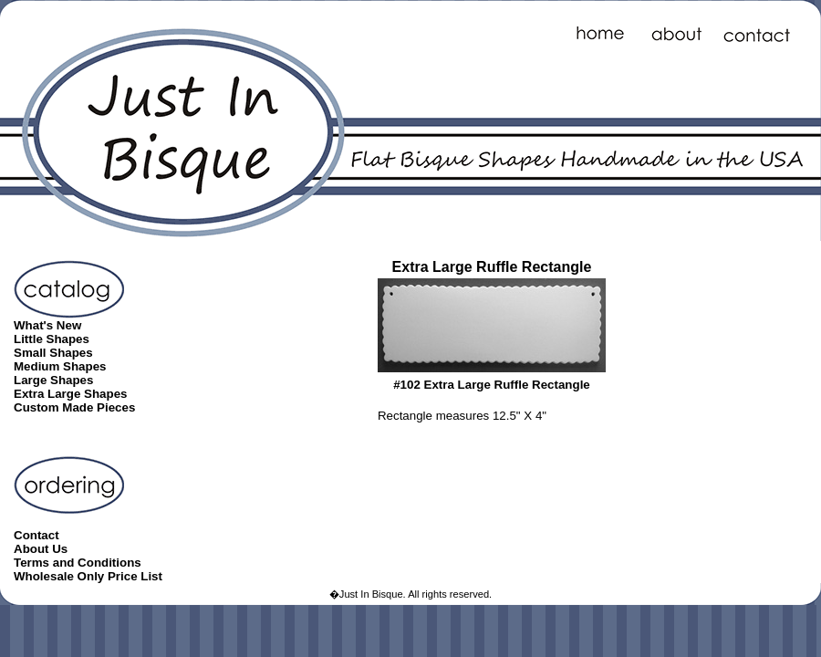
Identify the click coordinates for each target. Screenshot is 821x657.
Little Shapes (51, 339)
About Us (41, 549)
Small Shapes (53, 353)
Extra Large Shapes (70, 394)
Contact (36, 535)
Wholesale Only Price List (88, 576)
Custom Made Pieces (74, 407)
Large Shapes (53, 380)
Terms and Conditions (77, 562)
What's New (47, 325)
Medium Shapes (60, 366)
